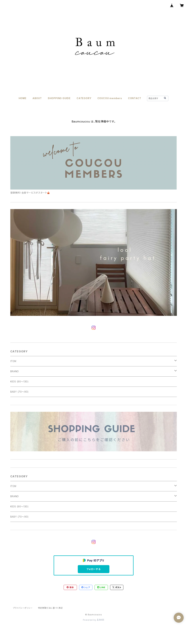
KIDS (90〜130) (19, 381)
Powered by (93, 620)
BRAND (14, 371)
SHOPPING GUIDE (59, 98)
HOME (22, 98)
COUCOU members (109, 98)
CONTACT (134, 98)
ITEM (13, 361)
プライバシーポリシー (23, 608)
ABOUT (37, 98)
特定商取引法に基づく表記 (50, 608)
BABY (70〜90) (19, 391)
